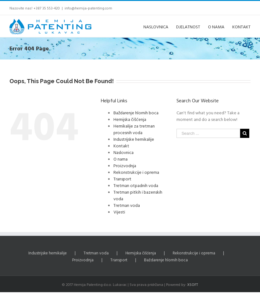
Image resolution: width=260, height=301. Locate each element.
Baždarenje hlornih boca (136, 112)
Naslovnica (123, 152)
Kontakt (121, 145)
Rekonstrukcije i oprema (136, 172)
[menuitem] (159, 26)
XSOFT (192, 284)
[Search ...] (208, 133)
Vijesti (119, 211)
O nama (120, 159)
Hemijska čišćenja (129, 119)
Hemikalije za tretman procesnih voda (134, 129)
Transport (122, 178)
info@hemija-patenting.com (88, 8)
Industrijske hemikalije (133, 139)
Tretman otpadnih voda (135, 185)
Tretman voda (126, 205)
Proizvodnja (124, 165)
